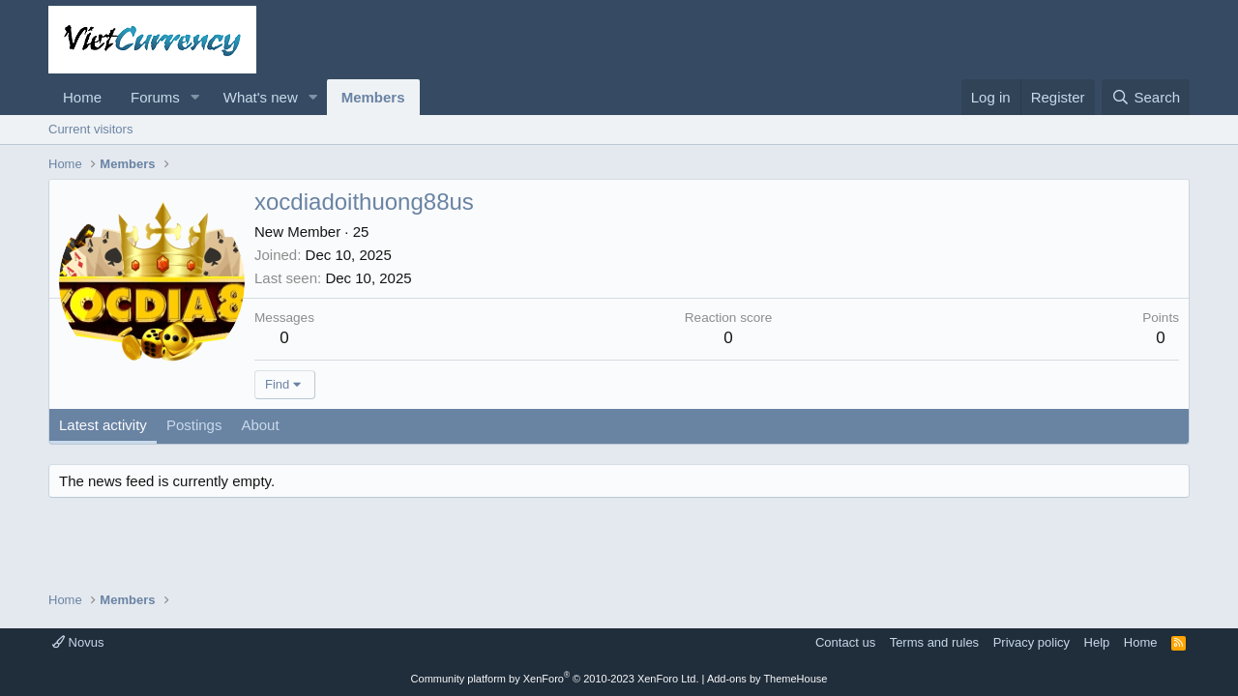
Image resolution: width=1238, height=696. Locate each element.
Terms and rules (934, 642)
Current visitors (90, 129)
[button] (195, 97)
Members (373, 97)
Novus (77, 642)
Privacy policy (1031, 642)
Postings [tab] (194, 425)
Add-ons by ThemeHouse (767, 678)
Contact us (845, 642)
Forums (155, 97)
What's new (260, 97)
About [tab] (260, 425)
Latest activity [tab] (103, 425)
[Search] (1146, 97)
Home (82, 97)
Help (1097, 642)
